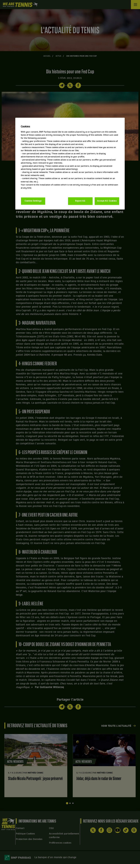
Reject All (80, 201)
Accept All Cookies (106, 201)
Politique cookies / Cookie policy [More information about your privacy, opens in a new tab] (37, 191)
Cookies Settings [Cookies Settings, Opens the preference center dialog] (33, 201)
